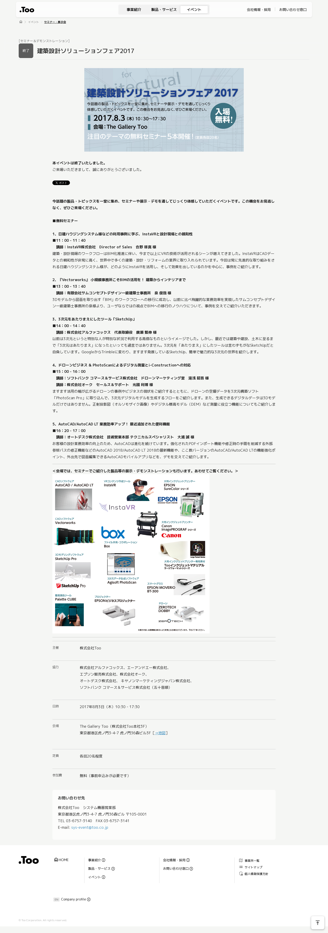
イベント (194, 9)
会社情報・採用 (259, 9)
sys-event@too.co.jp (89, 827)
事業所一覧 (248, 860)
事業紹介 (134, 9)
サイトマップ (250, 867)
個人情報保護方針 (253, 874)
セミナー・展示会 (55, 21)
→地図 (160, 732)
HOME (61, 859)
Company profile (73, 899)
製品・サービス (164, 9)
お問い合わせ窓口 (293, 9)
